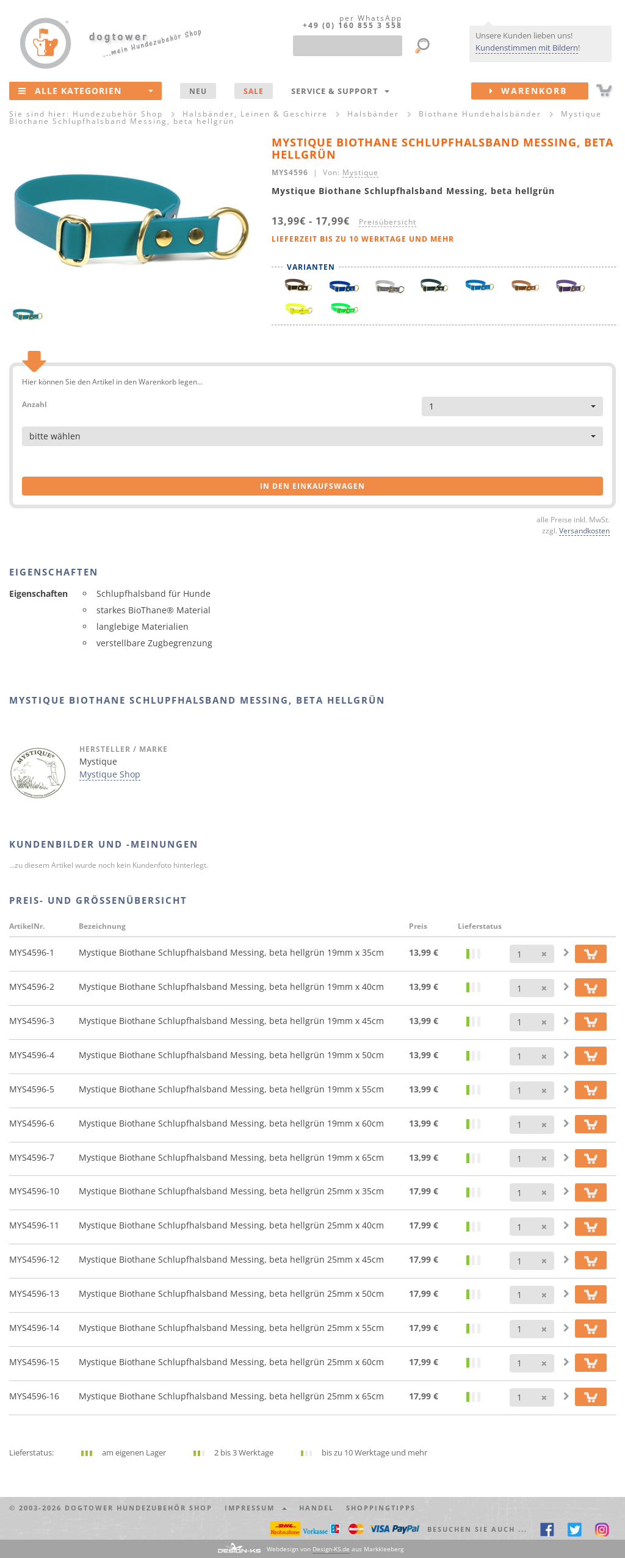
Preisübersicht (387, 221)
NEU (198, 91)
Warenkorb (539, 90)
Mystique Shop (109, 774)
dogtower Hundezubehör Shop (138, 1507)
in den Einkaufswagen (312, 486)
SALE (254, 91)
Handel (316, 1507)
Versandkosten (584, 530)
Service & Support (340, 90)
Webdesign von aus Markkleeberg (335, 1549)
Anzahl (34, 403)
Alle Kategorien (85, 90)
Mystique (360, 172)
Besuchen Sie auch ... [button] (477, 1529)
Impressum (256, 1507)
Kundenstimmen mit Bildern (526, 47)
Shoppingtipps (381, 1507)
